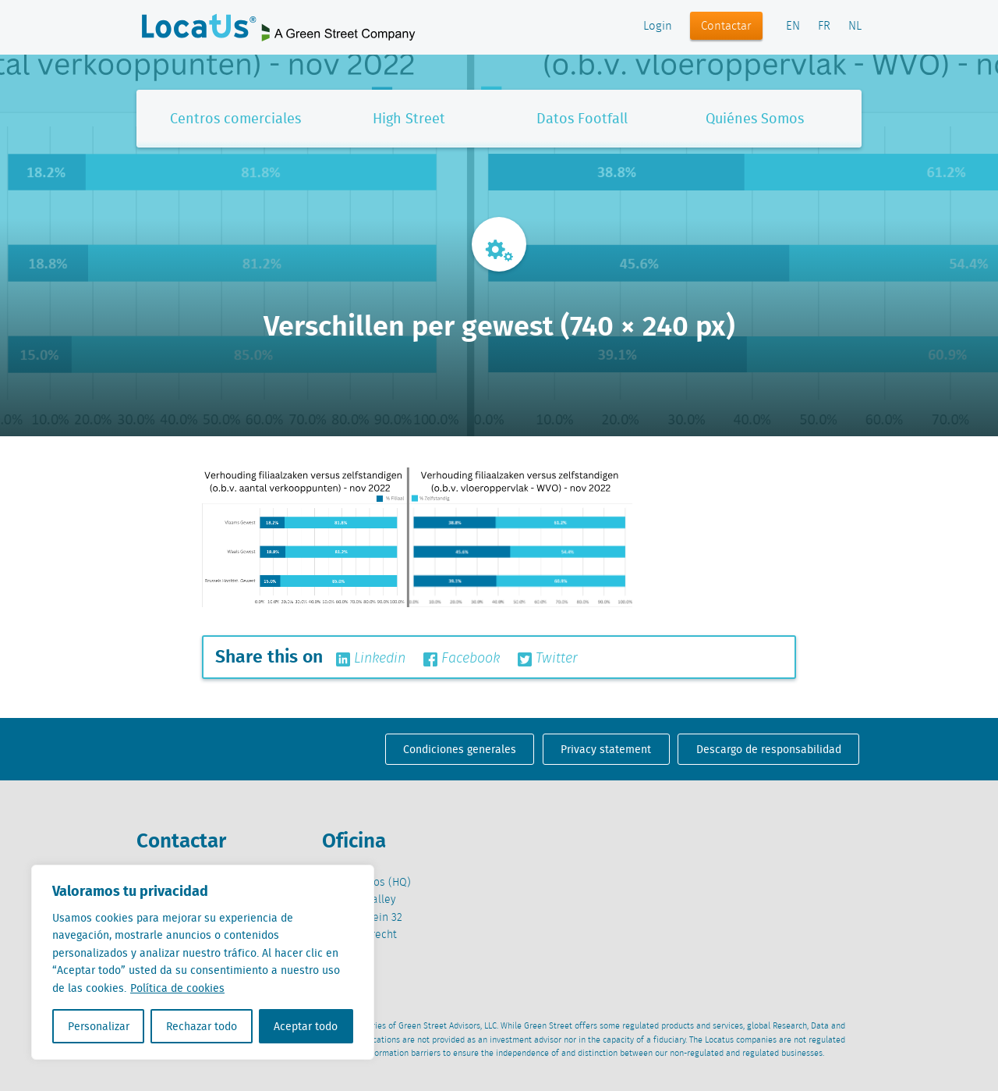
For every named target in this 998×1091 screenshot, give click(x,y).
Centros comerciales (235, 118)
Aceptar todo (306, 1026)
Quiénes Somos (755, 118)
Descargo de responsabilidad (768, 749)
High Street (409, 118)
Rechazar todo (201, 1026)
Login (657, 26)
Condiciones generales (459, 749)
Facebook (461, 659)
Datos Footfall (582, 118)
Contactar (726, 26)
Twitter (548, 659)
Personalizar (98, 1026)
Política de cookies (177, 988)
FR (824, 26)
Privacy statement (606, 749)
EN (793, 26)
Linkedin (370, 659)
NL (855, 26)
